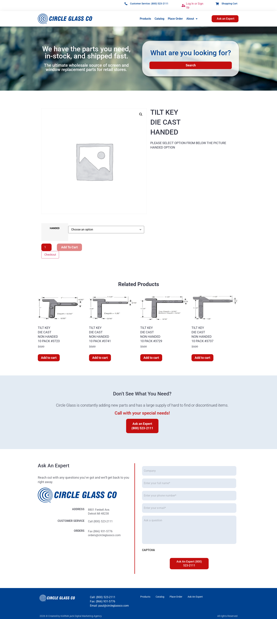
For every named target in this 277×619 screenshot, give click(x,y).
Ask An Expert (195, 596)
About (192, 19)
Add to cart (69, 247)
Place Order (175, 18)
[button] (141, 114)
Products (145, 18)
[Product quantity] (46, 247)
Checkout (50, 254)
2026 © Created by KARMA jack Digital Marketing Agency (71, 616)
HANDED (55, 228)
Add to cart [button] (49, 358)
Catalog (159, 18)
